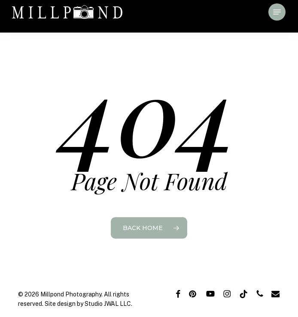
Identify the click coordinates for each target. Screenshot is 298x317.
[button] (277, 12)
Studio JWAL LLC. (108, 303)
